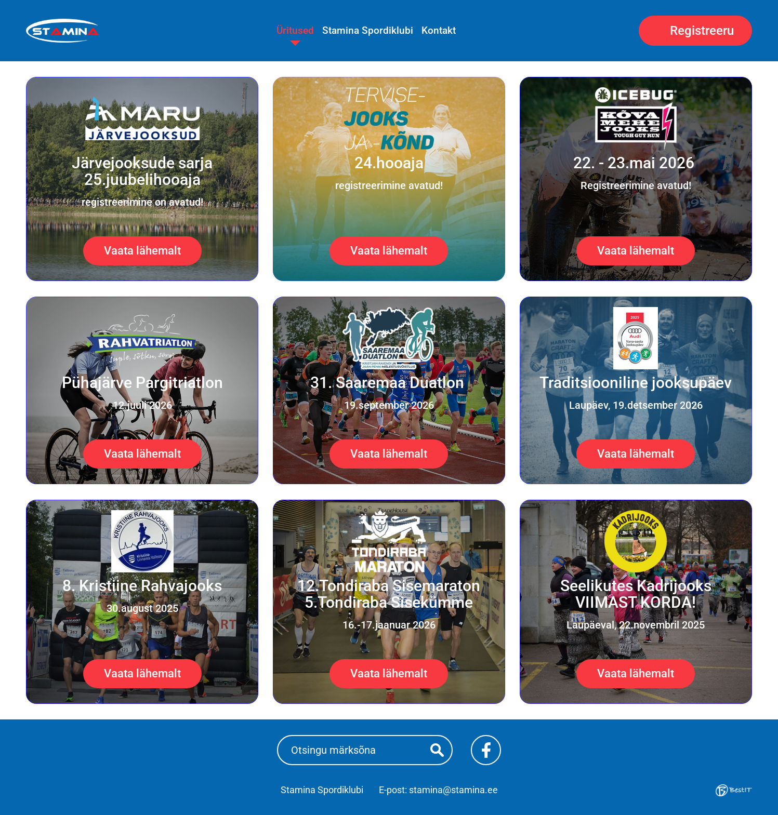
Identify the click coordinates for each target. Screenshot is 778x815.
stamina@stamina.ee (453, 789)
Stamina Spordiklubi (367, 30)
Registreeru (702, 30)
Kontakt (438, 30)
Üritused (295, 30)
